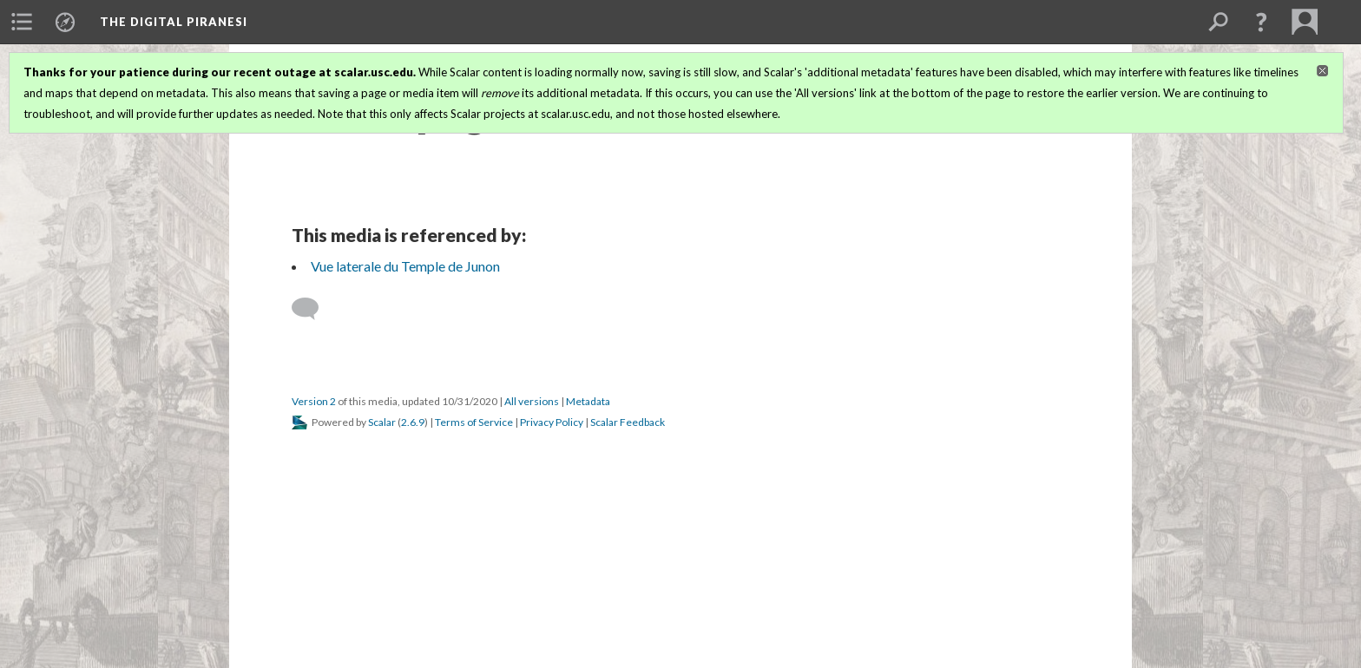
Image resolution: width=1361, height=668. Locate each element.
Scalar (382, 422)
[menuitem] (21, 21)
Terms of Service (474, 422)
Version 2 (314, 401)
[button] (1261, 21)
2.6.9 (412, 422)
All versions (531, 401)
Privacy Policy (551, 422)
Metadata (588, 401)
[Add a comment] (313, 309)
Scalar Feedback (627, 422)
